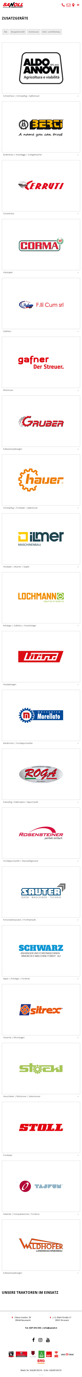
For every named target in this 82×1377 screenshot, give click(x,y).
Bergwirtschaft (18, 31)
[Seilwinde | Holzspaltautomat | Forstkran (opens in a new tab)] (41, 1214)
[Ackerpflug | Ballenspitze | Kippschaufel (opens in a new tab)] (41, 802)
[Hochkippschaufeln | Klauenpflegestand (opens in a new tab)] (41, 861)
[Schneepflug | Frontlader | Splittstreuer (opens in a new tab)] (41, 508)
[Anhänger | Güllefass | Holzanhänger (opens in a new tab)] (41, 626)
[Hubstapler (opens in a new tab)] (41, 272)
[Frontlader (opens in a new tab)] (41, 1155)
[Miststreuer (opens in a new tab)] (41, 390)
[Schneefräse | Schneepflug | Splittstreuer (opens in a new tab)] (41, 96)
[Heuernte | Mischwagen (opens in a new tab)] (41, 1037)
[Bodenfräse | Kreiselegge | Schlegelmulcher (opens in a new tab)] (41, 155)
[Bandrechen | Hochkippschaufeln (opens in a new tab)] (41, 743)
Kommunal (33, 31)
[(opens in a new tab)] (41, 68)
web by (41, 1374)
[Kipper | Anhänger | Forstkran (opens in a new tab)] (41, 979)
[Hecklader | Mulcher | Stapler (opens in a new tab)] (41, 567)
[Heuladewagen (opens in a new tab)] (41, 684)
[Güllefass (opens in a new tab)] (41, 331)
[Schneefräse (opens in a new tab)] (41, 214)
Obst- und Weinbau (51, 31)
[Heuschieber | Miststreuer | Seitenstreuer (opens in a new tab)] (41, 1096)
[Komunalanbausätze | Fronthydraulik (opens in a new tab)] (41, 920)
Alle (5, 31)
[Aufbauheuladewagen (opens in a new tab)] (41, 449)
